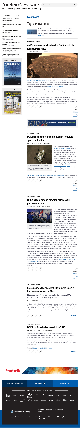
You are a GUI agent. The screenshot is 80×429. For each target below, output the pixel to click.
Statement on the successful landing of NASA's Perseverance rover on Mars (50, 289)
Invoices (62, 426)
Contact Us (41, 411)
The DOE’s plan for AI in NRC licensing (10, 54)
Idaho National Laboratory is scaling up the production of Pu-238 (46, 175)
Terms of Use (54, 426)
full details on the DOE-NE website (42, 348)
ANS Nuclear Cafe (47, 330)
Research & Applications (33, 42)
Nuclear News (47, 51)
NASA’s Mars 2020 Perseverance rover (38, 80)
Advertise (34, 9)
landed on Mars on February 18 (56, 86)
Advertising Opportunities (45, 409)
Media (67, 426)
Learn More (41, 35)
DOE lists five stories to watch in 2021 (46, 327)
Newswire (33, 17)
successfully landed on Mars (62, 148)
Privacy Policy (44, 426)
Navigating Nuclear (58, 409)
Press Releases (46, 301)
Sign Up (17, 9)
